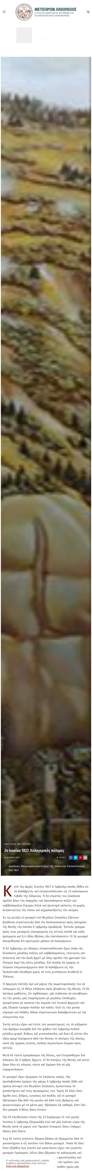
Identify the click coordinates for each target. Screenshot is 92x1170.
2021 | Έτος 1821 (13, 844)
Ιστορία (26, 844)
